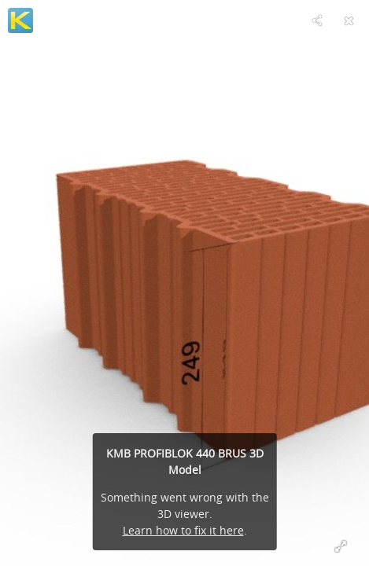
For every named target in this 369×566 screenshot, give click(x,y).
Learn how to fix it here (183, 530)
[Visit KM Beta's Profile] (20, 20)
